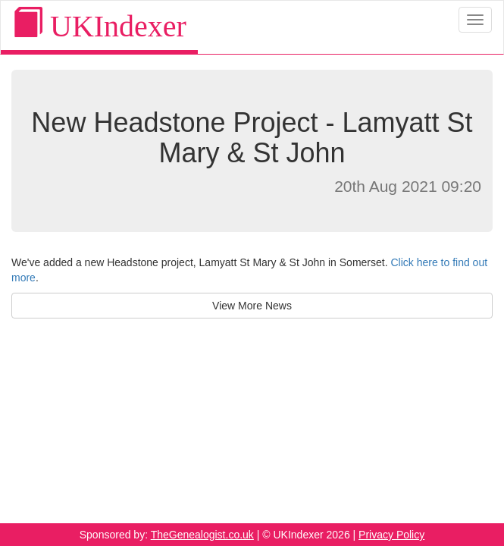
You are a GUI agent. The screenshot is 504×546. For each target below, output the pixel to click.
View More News (252, 306)
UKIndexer (99, 25)
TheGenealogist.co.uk (202, 535)
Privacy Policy (391, 535)
